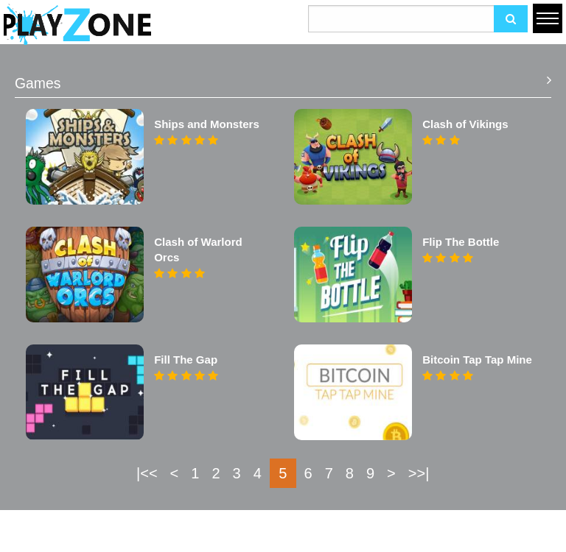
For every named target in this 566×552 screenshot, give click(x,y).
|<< (147, 473)
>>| (419, 473)
